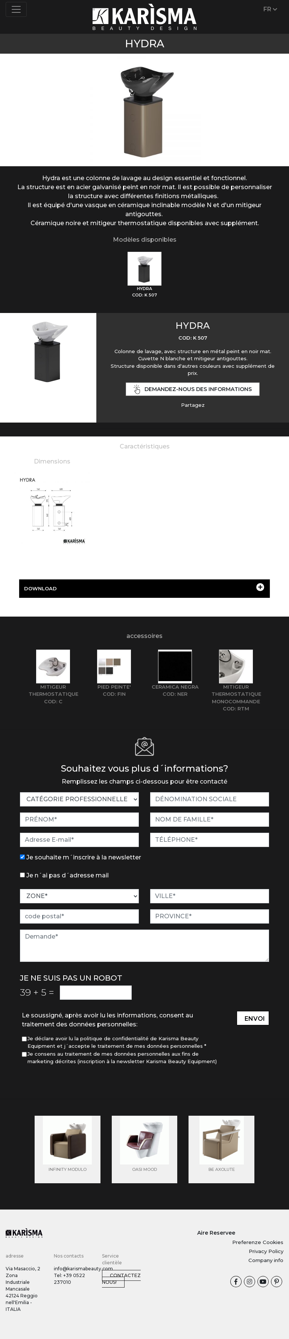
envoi (255, 1018)
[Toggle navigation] (16, 9)
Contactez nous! (121, 1279)
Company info (265, 1260)
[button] (21, 100)
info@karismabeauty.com (83, 1268)
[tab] (144, 275)
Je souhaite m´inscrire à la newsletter (83, 857)
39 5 (37, 992)
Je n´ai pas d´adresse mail (67, 875)
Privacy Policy (266, 1251)
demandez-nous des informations (193, 389)
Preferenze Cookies (257, 1242)
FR (270, 9)
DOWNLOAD (144, 587)
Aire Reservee (216, 1232)
